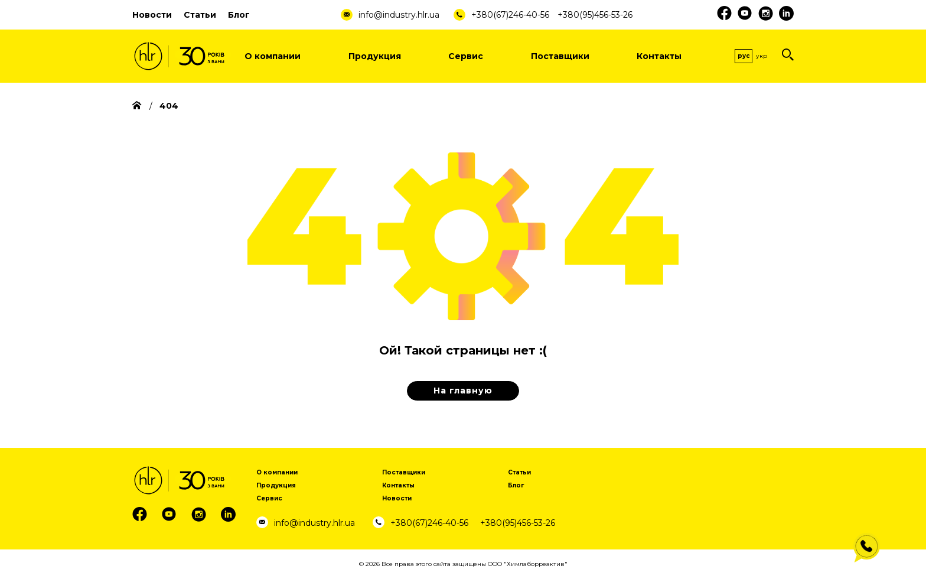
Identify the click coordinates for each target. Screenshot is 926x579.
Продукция (374, 56)
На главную (463, 390)
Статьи (200, 14)
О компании (272, 56)
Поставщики (560, 56)
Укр (761, 56)
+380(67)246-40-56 (510, 14)
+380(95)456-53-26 (594, 14)
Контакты (659, 56)
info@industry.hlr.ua (398, 14)
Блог (239, 14)
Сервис (465, 56)
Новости (152, 14)
